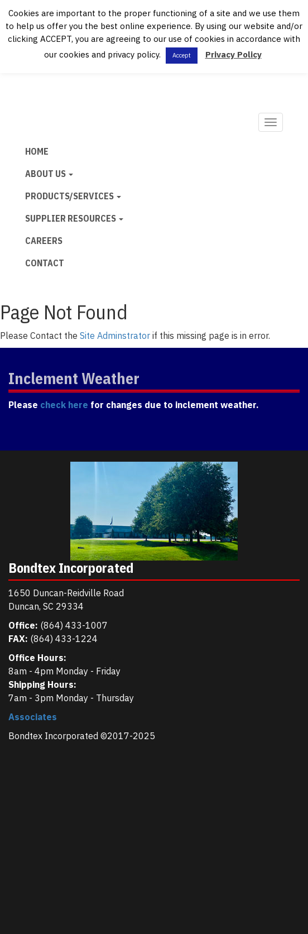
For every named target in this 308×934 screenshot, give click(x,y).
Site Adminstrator (115, 335)
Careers (43, 240)
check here (64, 404)
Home (37, 151)
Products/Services (73, 196)
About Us (49, 173)
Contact (44, 263)
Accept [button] (181, 55)
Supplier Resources (74, 218)
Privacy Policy (233, 54)
